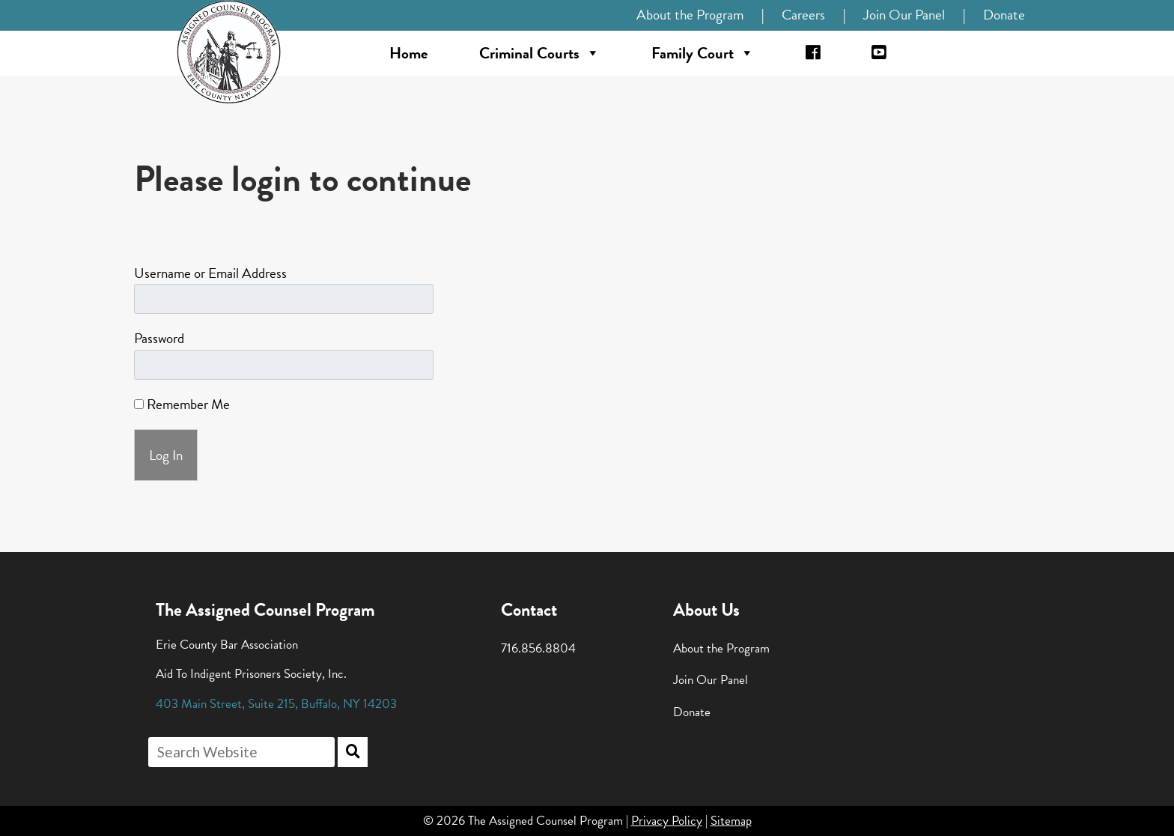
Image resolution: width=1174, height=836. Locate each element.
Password (159, 338)
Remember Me (182, 404)
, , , (276, 703)
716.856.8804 (538, 648)
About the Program (689, 14)
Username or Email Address (210, 273)
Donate (1004, 14)
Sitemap (731, 820)
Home (408, 53)
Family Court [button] (702, 53)
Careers (803, 14)
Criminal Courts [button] (539, 53)
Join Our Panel (904, 14)
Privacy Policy (666, 820)
